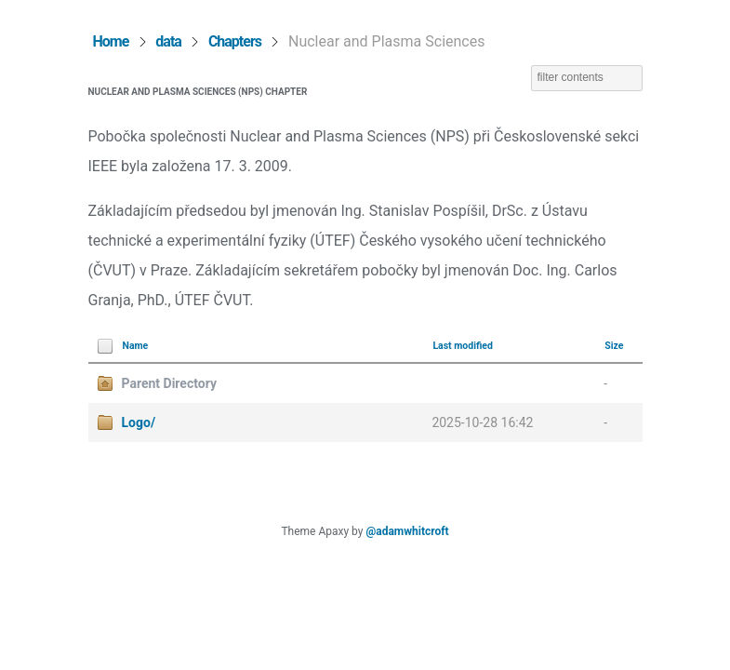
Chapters (234, 41)
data (168, 41)
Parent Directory (169, 383)
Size (613, 346)
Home (111, 41)
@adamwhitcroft (406, 531)
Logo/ (139, 422)
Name (136, 346)
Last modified (462, 346)
